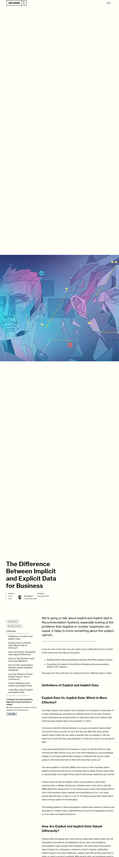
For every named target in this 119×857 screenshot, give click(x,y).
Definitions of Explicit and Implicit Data (20, 637)
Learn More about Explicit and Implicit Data (20, 690)
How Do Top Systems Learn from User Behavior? (21, 659)
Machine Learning (14, 626)
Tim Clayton (28, 596)
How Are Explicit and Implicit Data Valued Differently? (22, 653)
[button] (108, 3)
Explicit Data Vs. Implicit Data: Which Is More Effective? (19, 645)
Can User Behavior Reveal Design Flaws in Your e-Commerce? (20, 676)
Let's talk (11, 714)
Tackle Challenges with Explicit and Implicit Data (20, 684)
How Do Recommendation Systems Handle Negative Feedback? (20, 667)
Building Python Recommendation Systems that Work (72, 659)
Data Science (13, 621)
